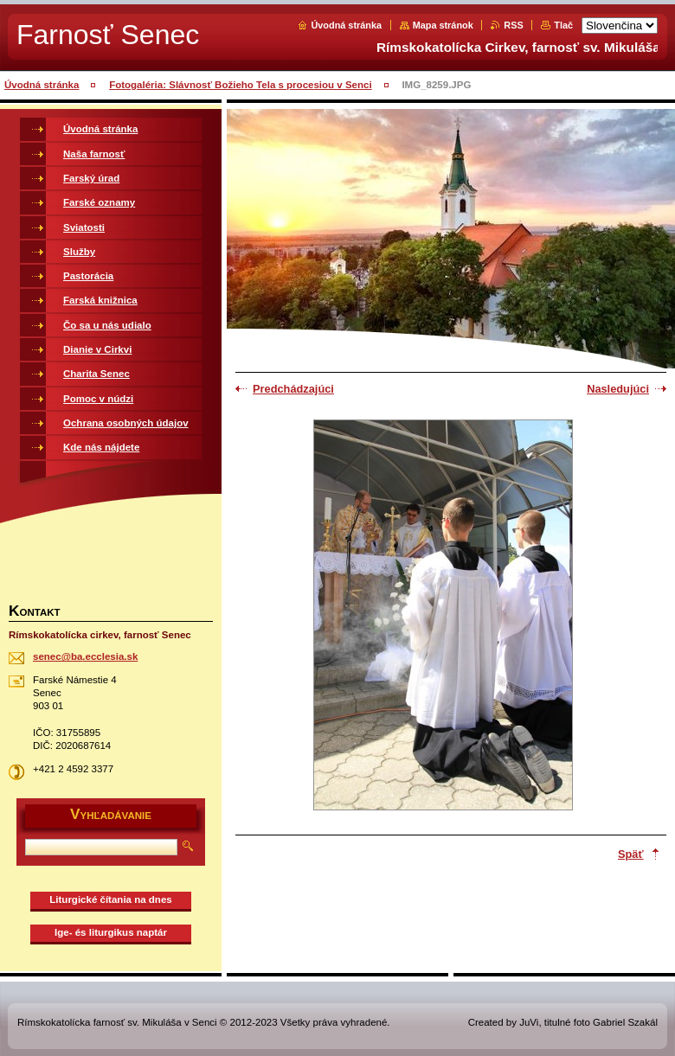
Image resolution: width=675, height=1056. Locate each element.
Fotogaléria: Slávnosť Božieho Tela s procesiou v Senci (240, 85)
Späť (631, 854)
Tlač (563, 25)
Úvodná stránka (346, 25)
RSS (513, 25)
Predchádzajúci (293, 388)
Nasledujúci (618, 388)
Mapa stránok (443, 25)
